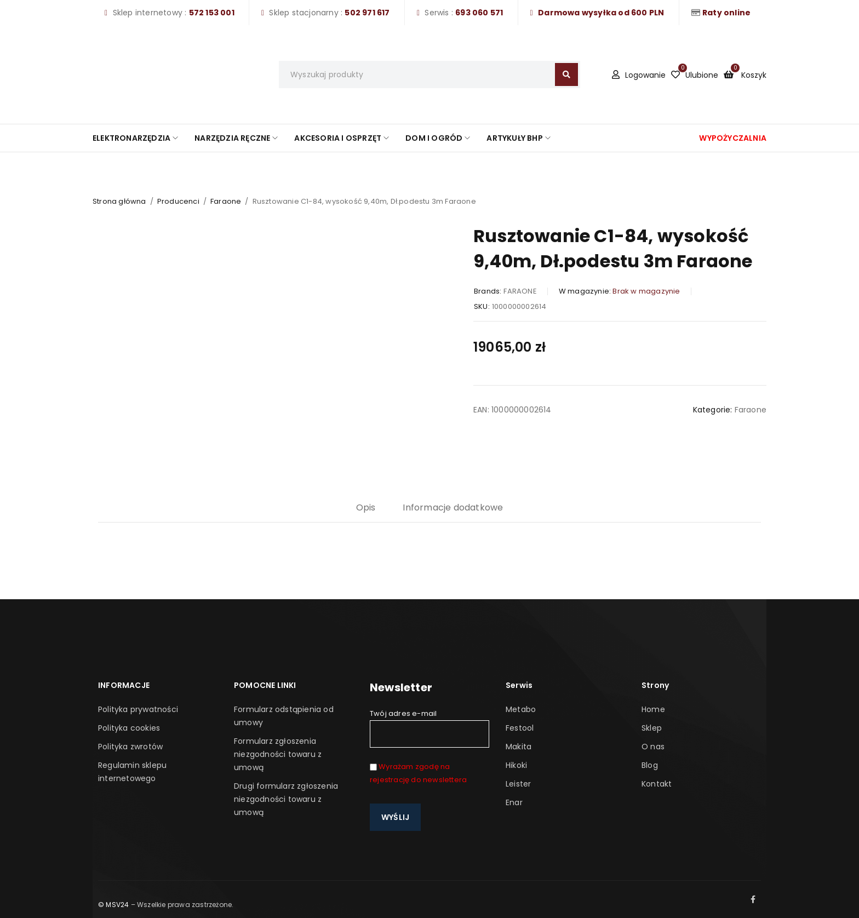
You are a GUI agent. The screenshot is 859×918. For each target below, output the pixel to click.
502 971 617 (367, 12)
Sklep (652, 727)
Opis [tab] (366, 507)
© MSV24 (113, 904)
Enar (514, 802)
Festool (520, 727)
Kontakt (657, 783)
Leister (518, 783)
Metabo (521, 709)
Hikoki (516, 765)
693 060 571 (479, 12)
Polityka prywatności (138, 709)
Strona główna (119, 201)
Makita (518, 746)
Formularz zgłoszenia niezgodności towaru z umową (278, 754)
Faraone (225, 201)
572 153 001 (211, 12)
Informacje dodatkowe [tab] (453, 507)
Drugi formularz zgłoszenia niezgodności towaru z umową (286, 799)
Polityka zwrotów (130, 746)
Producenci (178, 201)
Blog (650, 765)
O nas (653, 746)
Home (653, 709)
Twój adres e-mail (429, 728)
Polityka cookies (129, 727)
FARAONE (519, 291)
